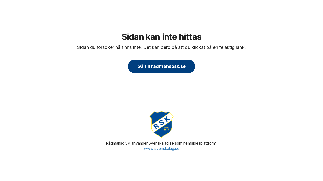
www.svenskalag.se (161, 148)
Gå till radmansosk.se (161, 66)
